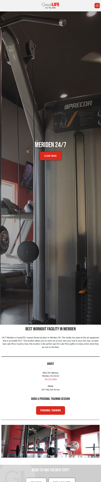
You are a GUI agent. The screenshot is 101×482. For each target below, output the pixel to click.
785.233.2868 (50, 379)
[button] (4, 441)
